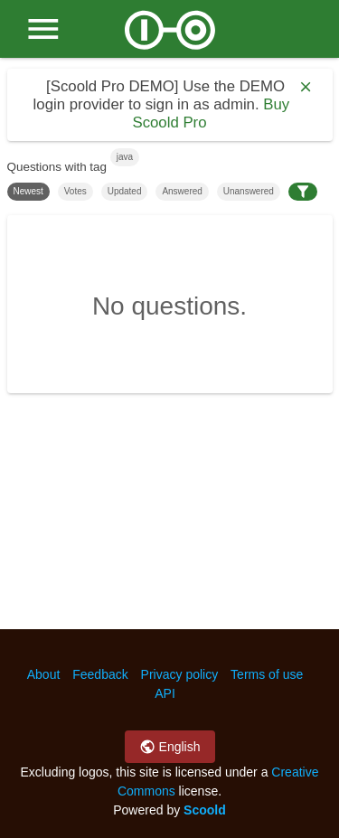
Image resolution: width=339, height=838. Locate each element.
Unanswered (248, 191)
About (44, 674)
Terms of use (267, 674)
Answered (182, 191)
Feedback (99, 674)
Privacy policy (180, 674)
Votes (75, 191)
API (165, 693)
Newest (28, 191)
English (170, 746)
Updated (125, 191)
